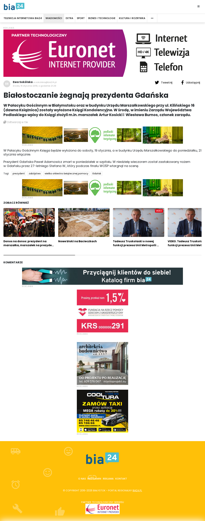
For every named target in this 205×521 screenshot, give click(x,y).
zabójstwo (35, 173)
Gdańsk (96, 173)
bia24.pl (137, 490)
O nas (82, 478)
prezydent (19, 173)
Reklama (108, 478)
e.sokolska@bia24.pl (45, 82)
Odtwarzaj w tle (15, 122)
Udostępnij (190, 82)
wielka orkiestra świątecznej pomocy (66, 173)
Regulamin (94, 478)
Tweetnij (164, 82)
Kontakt (121, 478)
